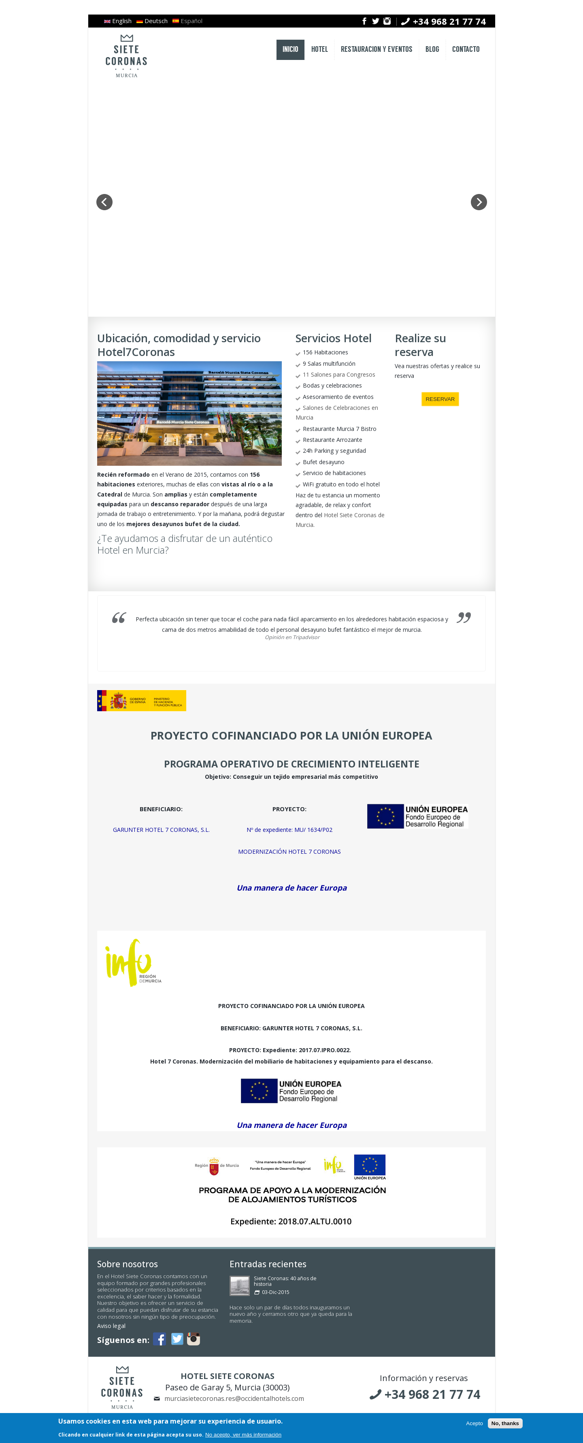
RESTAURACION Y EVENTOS (377, 50)
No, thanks (505, 1423)
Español (187, 21)
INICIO (290, 50)
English (118, 21)
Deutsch (152, 21)
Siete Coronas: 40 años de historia (285, 1281)
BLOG (432, 50)
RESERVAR (440, 399)
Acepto (474, 1423)
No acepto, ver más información (243, 1435)
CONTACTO (466, 50)
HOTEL (319, 50)
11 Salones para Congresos (339, 374)
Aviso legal (111, 1326)
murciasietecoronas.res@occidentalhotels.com (234, 1398)
